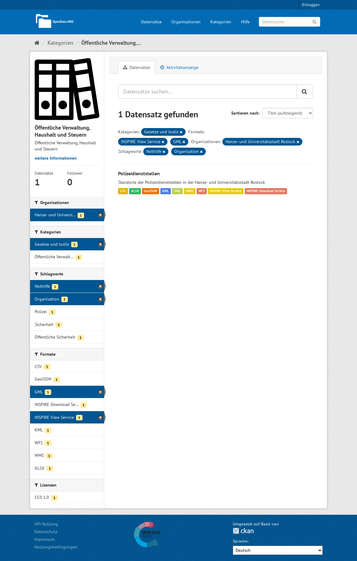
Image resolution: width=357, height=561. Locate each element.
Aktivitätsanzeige (179, 67)
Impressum (44, 539)
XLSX (135, 191)
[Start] (37, 42)
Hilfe (245, 22)
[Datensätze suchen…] (207, 92)
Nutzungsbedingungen (55, 547)
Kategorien (220, 22)
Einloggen (311, 4)
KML (165, 191)
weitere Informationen (56, 158)
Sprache (240, 541)
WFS (201, 191)
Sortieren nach (245, 113)
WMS (189, 191)
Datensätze (151, 22)
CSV (123, 191)
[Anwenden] (314, 21)
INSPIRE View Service (225, 191)
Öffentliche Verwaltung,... (111, 42)
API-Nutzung (46, 524)
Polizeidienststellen (139, 173)
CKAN (243, 531)
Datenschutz (45, 531)
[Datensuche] (289, 22)
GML (177, 191)
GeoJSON (150, 191)
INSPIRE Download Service (266, 191)
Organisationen (186, 22)
